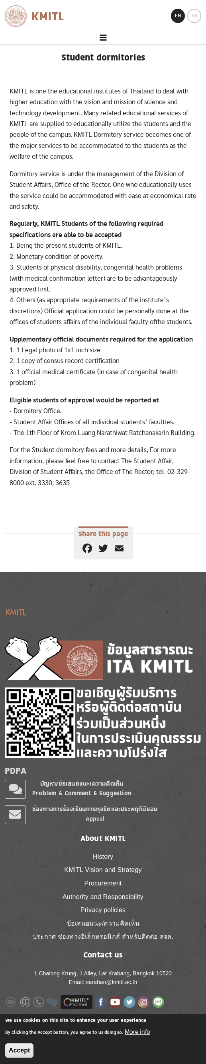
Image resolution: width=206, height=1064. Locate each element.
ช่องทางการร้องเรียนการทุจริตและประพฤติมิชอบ (94, 809)
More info (137, 1032)
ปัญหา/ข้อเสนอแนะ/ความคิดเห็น (82, 783)
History (103, 856)
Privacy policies (103, 910)
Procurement (103, 883)
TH (194, 15)
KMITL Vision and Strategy (102, 869)
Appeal (95, 819)
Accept (19, 1050)
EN (178, 15)
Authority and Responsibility (103, 896)
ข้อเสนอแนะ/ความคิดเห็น (103, 923)
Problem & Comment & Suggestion (81, 793)
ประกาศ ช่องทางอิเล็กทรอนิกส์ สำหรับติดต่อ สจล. (103, 936)
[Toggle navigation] (103, 38)
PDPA (15, 770)
